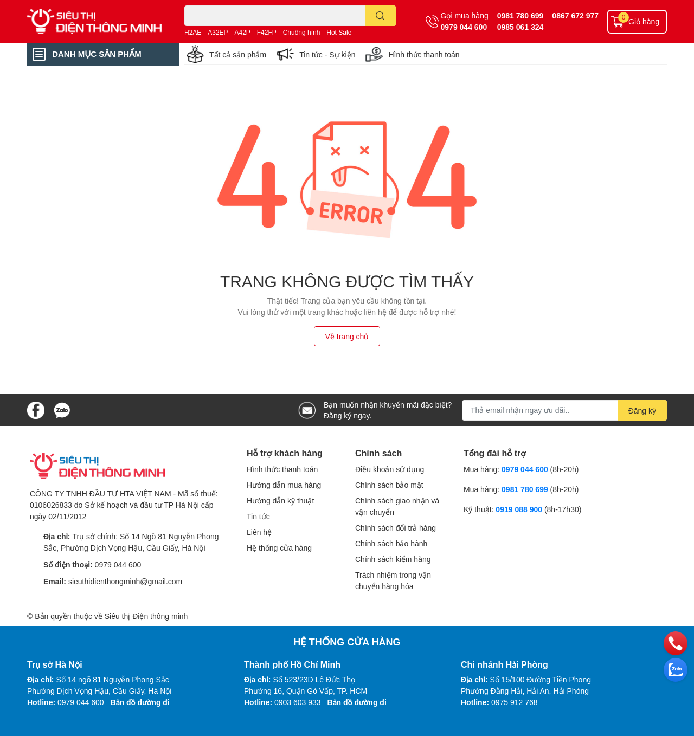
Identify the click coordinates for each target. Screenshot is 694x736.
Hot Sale (338, 32)
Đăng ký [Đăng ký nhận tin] (642, 410)
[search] (380, 15)
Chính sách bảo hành (391, 543)
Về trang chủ (347, 336)
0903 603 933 (297, 702)
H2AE (192, 32)
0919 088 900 (520, 509)
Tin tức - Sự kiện (327, 54)
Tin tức (258, 516)
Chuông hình (301, 32)
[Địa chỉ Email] (564, 410)
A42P (242, 32)
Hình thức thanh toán (423, 54)
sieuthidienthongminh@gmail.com (125, 581)
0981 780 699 (520, 15)
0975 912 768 (514, 702)
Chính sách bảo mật (389, 484)
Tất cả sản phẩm (237, 54)
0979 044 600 (464, 26)
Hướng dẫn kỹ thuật (280, 500)
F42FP (267, 32)
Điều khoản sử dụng (389, 469)
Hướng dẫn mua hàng (284, 484)
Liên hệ (259, 532)
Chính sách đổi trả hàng (395, 527)
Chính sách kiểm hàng (393, 559)
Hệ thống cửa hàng (279, 547)
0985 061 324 (520, 26)
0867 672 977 (575, 15)
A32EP (218, 32)
